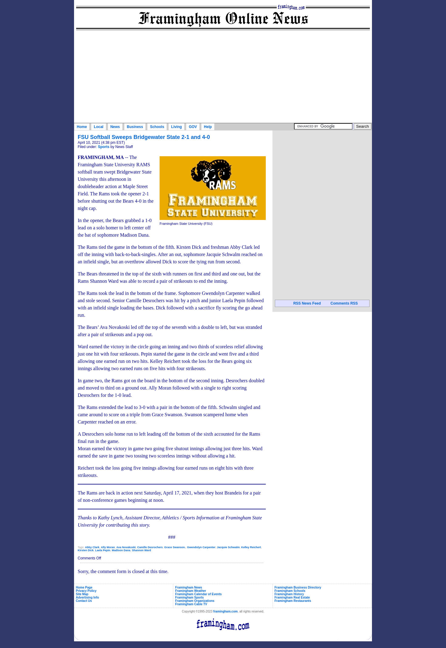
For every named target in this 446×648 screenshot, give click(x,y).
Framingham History (289, 594)
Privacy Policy (86, 590)
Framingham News (188, 587)
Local (98, 127)
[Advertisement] (223, 77)
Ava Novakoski (126, 547)
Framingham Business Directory (298, 587)
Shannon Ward (141, 550)
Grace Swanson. (174, 547)
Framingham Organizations (194, 600)
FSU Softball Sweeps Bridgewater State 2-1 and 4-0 (144, 137)
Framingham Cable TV (191, 604)
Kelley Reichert (251, 547)
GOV (193, 127)
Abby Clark (92, 547)
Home (82, 127)
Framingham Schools (290, 590)
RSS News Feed (307, 303)
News (115, 127)
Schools (157, 127)
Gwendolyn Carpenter (201, 547)
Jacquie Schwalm (228, 547)
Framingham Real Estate (292, 597)
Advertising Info (87, 597)
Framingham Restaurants (293, 600)
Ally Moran (108, 547)
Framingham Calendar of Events (198, 594)
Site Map (82, 594)
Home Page (84, 587)
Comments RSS (344, 303)
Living (176, 127)
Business (135, 127)
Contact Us (84, 600)
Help (208, 127)
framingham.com (225, 611)
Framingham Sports (189, 597)
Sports (104, 147)
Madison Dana (121, 550)
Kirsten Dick (86, 550)
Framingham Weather (190, 590)
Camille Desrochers (150, 547)
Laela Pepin (102, 550)
